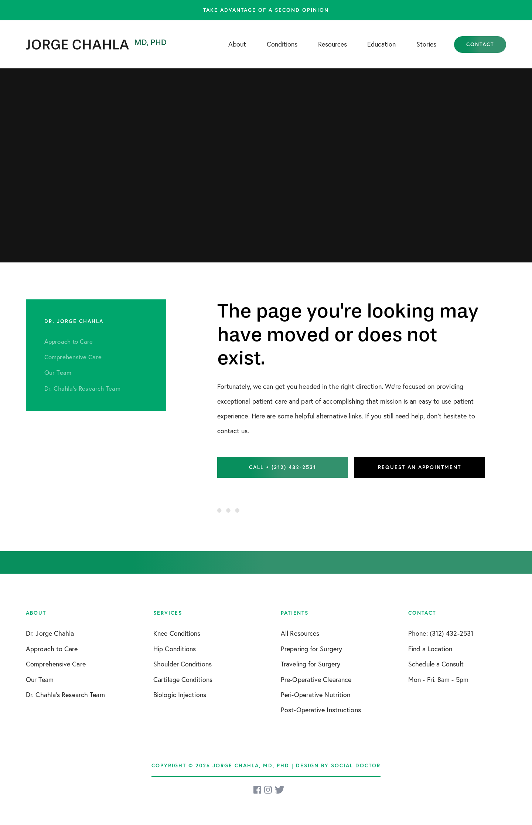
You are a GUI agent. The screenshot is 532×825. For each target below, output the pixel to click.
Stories (426, 44)
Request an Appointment (419, 467)
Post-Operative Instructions (321, 710)
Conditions (282, 44)
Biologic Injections (179, 694)
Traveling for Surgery (310, 664)
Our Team (40, 679)
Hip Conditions (174, 649)
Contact (480, 44)
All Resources (300, 633)
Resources (332, 44)
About (237, 44)
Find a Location (430, 649)
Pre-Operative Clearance (316, 679)
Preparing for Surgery (311, 649)
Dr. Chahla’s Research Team (65, 694)
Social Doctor (356, 765)
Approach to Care (52, 649)
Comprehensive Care (56, 664)
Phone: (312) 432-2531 (440, 633)
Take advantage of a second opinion (266, 10)
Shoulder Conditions (182, 664)
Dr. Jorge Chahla (50, 633)
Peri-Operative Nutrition (315, 694)
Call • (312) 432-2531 (282, 467)
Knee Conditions (177, 633)
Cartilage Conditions (182, 679)
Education (381, 44)
